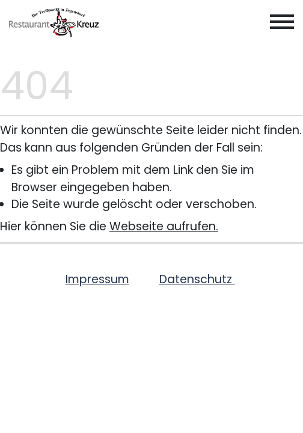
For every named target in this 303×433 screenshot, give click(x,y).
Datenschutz (197, 279)
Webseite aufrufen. (163, 226)
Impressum (97, 279)
